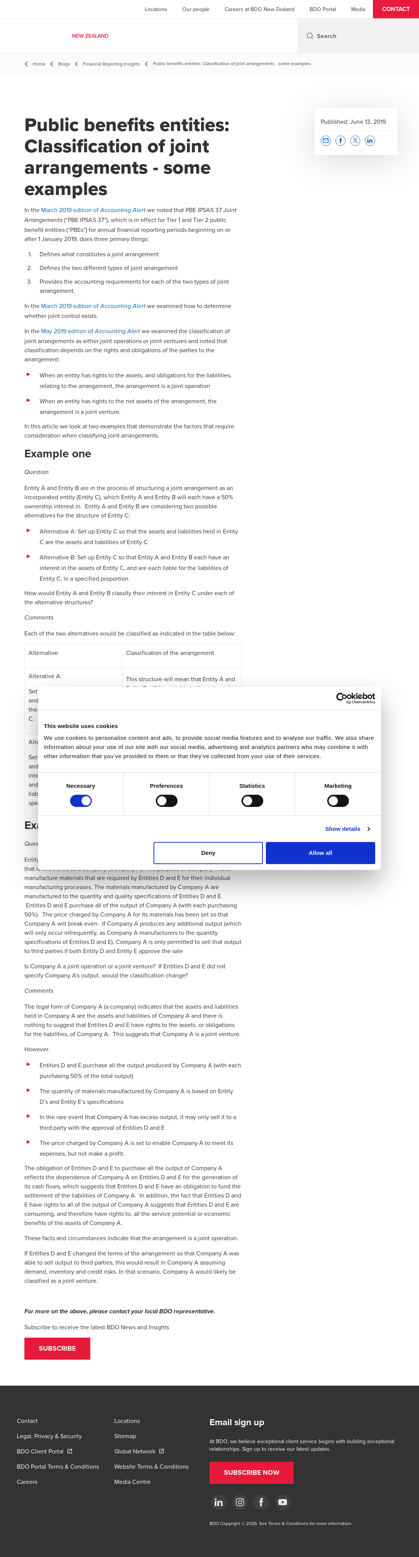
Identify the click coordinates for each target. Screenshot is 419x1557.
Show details (343, 829)
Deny (208, 853)
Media (358, 9)
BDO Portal (323, 9)
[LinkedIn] (219, 1502)
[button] (396, 9)
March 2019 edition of (93, 210)
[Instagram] (240, 1502)
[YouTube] (282, 1502)
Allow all (321, 853)
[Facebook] (261, 1502)
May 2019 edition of (91, 331)
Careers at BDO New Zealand (259, 9)
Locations (156, 9)
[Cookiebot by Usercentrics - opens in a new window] (342, 698)
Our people (196, 9)
